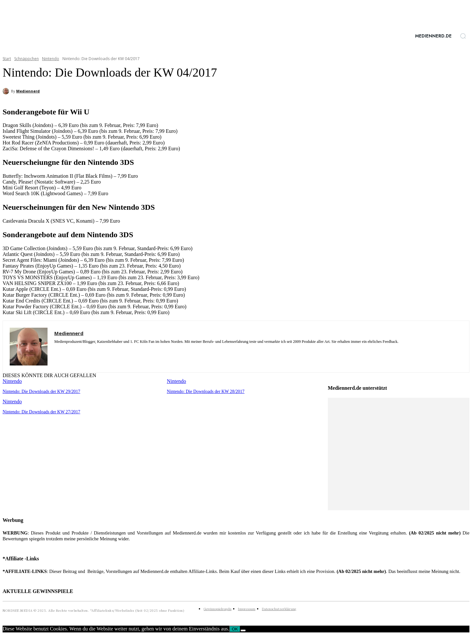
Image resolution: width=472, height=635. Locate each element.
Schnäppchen (26, 58)
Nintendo (50, 58)
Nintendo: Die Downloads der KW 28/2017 (203, 391)
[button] (462, 35)
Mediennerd (28, 91)
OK (235, 629)
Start (7, 58)
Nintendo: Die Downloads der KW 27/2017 (39, 411)
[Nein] (243, 630)
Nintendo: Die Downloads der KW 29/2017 (39, 391)
